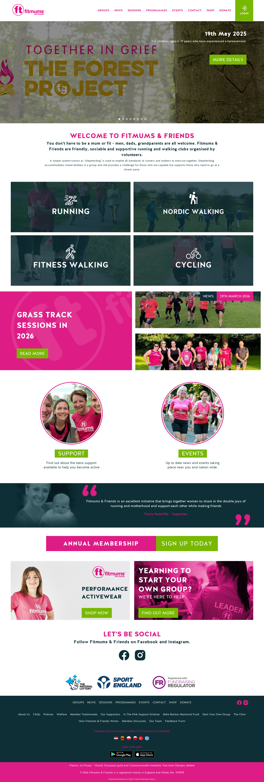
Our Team (155, 721)
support (71, 454)
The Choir (240, 714)
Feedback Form (175, 721)
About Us (24, 714)
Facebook (147, 642)
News (118, 10)
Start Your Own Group (216, 714)
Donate (225, 10)
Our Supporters (110, 714)
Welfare (62, 714)
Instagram (178, 642)
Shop (210, 10)
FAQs (36, 714)
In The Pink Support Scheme (141, 714)
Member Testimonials (83, 714)
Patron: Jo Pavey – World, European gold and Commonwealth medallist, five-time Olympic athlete (132, 765)
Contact (195, 10)
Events (177, 10)
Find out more (158, 613)
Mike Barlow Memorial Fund (181, 714)
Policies (48, 714)
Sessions (134, 10)
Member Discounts (134, 721)
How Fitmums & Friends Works (99, 721)
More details (228, 60)
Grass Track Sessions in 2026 (44, 325)
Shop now (96, 613)
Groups (103, 10)
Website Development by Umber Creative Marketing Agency (131, 779)
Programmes (156, 10)
